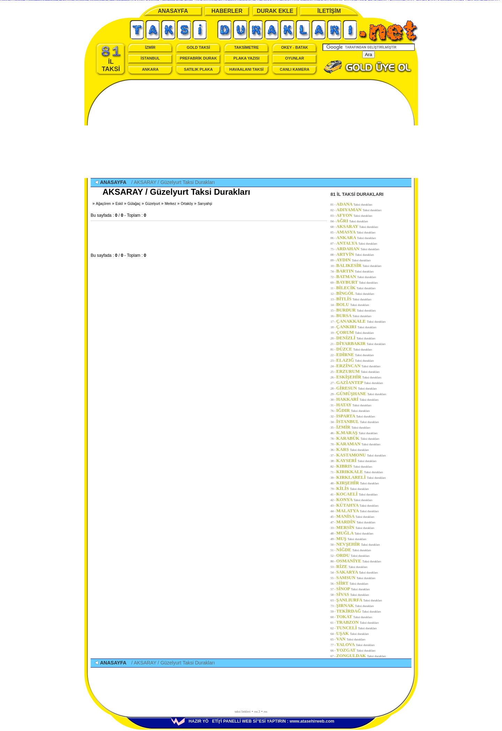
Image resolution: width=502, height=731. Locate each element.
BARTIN (355, 271)
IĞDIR (353, 410)
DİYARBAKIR (361, 343)
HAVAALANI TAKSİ (246, 69)
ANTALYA (357, 243)
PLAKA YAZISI (247, 58)
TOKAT (354, 616)
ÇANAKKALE (361, 321)
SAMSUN (355, 577)
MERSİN (355, 527)
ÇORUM (355, 332)
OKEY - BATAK (294, 47)
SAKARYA (357, 572)
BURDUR (356, 310)
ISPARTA (355, 415)
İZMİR (150, 47)
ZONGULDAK (361, 655)
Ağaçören (103, 204)
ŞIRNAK (355, 605)
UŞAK (352, 633)
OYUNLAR (294, 58)
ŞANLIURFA (359, 599)
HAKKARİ (357, 399)
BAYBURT (357, 282)
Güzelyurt (152, 204)
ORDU (353, 555)
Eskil (119, 204)
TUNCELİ (356, 627)
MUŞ (351, 538)
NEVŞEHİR (358, 544)
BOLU (352, 304)
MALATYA (357, 510)
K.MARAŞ (357, 432)
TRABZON (357, 622)
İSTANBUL (150, 58)
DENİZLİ (355, 337)
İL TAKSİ (111, 58)
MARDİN (355, 521)
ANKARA (150, 69)
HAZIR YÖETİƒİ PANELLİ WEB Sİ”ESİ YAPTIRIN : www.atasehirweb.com (252, 721)
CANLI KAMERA (295, 69)
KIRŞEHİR (357, 482)
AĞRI (352, 220)
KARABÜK (358, 438)
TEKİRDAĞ (358, 611)
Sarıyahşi (205, 204)
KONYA (354, 499)
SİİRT (352, 583)
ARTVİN (355, 254)
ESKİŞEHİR (358, 376)
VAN (351, 638)
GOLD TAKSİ (198, 47)
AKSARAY (357, 226)
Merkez (170, 204)
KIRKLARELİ (361, 477)
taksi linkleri (242, 711)
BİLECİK (355, 287)
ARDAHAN (358, 248)
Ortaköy (187, 204)
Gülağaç (134, 204)
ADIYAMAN (359, 209)
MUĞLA (354, 533)
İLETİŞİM (329, 11)
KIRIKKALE (359, 471)
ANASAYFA (173, 11)
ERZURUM (358, 371)
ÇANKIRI (356, 326)
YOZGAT (356, 650)
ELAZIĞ (355, 360)
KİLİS (352, 488)
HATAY (354, 404)
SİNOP (353, 588)
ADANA (354, 204)
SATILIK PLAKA (198, 69)
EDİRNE (355, 354)
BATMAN (356, 276)
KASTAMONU (361, 454)
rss (265, 711)
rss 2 (257, 711)
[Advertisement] (251, 129)
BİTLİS (354, 298)
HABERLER (227, 11)
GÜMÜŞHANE (361, 393)
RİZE (351, 566)
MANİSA (355, 516)
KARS (352, 449)
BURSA (354, 315)
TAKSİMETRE (246, 47)
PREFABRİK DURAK (198, 58)
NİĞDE (353, 549)
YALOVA (355, 644)
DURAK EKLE (275, 11)
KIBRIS (354, 466)
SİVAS (352, 594)
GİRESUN (356, 388)
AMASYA (356, 231)
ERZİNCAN (358, 365)
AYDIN (353, 259)
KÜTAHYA (357, 505)
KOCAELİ (357, 494)
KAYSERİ (356, 460)
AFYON (354, 215)
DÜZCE (354, 349)
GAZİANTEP (359, 382)
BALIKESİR (359, 265)
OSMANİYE (358, 560)
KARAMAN (358, 443)
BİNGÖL (355, 293)
